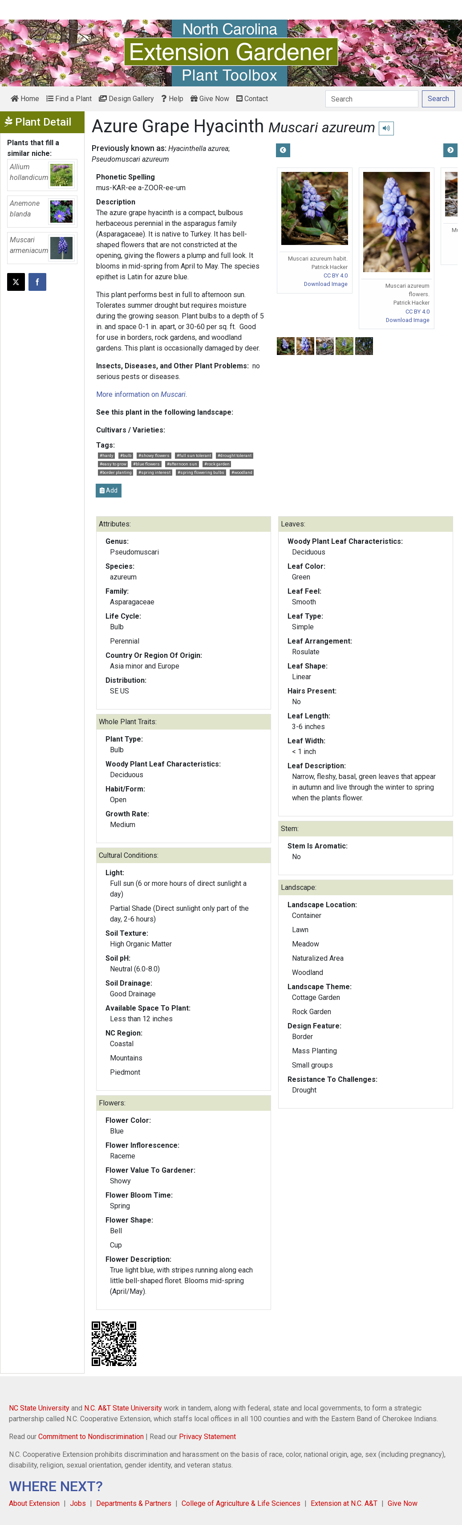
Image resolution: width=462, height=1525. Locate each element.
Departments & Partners (133, 1503)
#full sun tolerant (194, 455)
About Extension (34, 1503)
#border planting (116, 472)
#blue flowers (146, 463)
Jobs (78, 1503)
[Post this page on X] (16, 282)
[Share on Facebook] (37, 282)
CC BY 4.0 (336, 275)
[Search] (371, 98)
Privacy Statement (207, 1436)
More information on (141, 394)
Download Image (326, 284)
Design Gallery (126, 98)
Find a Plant (69, 98)
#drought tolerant (234, 455)
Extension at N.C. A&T (344, 1503)
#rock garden (217, 463)
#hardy (106, 455)
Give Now (209, 98)
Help (172, 98)
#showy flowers (154, 455)
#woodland (241, 472)
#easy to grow (113, 463)
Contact (252, 98)
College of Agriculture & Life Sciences (241, 1503)
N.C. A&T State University (123, 1408)
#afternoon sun (182, 463)
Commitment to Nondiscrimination (91, 1436)
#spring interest (154, 472)
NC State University (39, 1408)
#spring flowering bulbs (201, 472)
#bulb (125, 455)
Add (109, 490)
